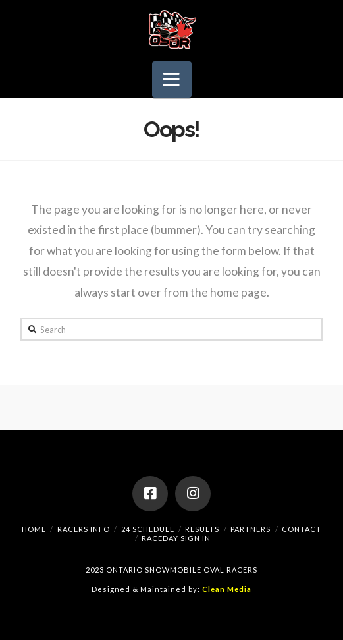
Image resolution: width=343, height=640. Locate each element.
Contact (301, 529)
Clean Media (226, 589)
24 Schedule (147, 529)
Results (202, 529)
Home (34, 529)
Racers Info (83, 529)
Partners (250, 529)
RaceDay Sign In (176, 538)
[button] (172, 79)
